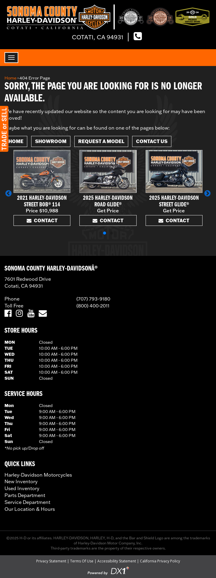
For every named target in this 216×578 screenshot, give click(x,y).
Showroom (51, 141)
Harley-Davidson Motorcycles (38, 475)
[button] (8, 193)
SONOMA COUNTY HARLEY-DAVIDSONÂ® (51, 268)
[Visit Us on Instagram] (19, 313)
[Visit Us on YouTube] (30, 313)
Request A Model (101, 141)
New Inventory (20, 481)
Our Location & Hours (29, 509)
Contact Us (151, 141)
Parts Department (24, 495)
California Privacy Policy (160, 561)
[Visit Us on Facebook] (7, 313)
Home (10, 78)
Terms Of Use (81, 561)
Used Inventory (21, 488)
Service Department (27, 502)
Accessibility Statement (116, 561)
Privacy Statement (51, 561)
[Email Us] (43, 313)
